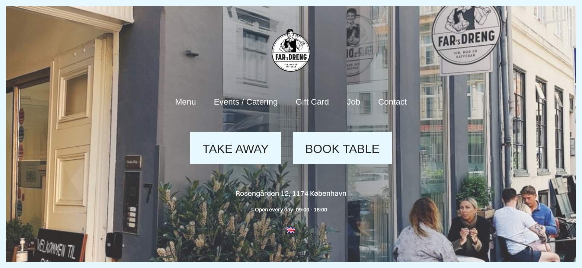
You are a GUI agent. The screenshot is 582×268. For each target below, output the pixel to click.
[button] (291, 230)
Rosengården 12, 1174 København (291, 193)
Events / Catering (246, 101)
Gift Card (312, 101)
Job (353, 101)
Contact (392, 101)
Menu (185, 101)
